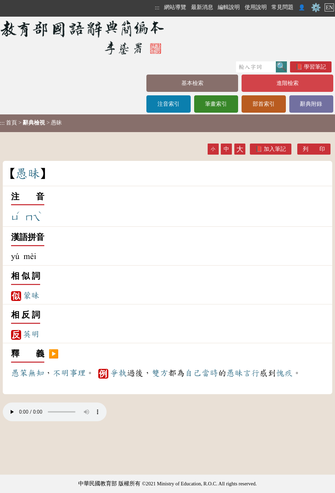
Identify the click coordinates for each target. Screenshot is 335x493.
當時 (209, 373)
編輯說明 (229, 7)
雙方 (160, 373)
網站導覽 (175, 7)
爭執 (118, 373)
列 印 (314, 149)
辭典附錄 (311, 104)
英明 (31, 334)
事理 (77, 373)
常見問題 (282, 7)
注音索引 (168, 104)
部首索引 (264, 104)
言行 (251, 373)
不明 (61, 373)
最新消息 (202, 7)
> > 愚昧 (31, 123)
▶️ (53, 354)
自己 (193, 373)
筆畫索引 (216, 104)
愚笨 (19, 373)
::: (157, 7)
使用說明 (256, 7)
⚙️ (316, 7)
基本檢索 (192, 83)
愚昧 (234, 373)
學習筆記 (315, 67)
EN (329, 7)
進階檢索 (288, 83)
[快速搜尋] (256, 66)
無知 (36, 373)
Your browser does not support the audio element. (55, 412)
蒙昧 (31, 295)
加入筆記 (275, 149)
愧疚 (284, 373)
